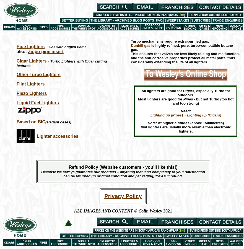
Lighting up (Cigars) (204, 115)
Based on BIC (31, 122)
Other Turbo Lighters (39, 74)
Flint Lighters (31, 84)
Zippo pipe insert (46, 51)
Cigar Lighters (31, 61)
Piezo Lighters (32, 93)
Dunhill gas (140, 45)
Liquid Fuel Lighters (38, 102)
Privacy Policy (123, 196)
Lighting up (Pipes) (166, 115)
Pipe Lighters (31, 46)
